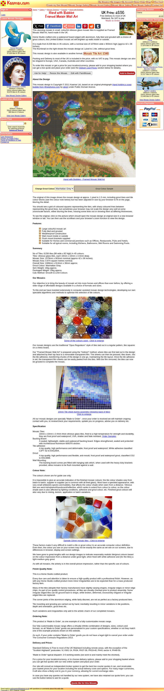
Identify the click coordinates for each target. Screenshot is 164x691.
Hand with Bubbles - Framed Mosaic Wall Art (84, 178)
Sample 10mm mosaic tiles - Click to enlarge (84, 539)
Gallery (42, 10)
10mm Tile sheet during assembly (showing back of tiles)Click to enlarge (84, 411)
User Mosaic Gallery (142, 5)
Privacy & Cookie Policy (10, 138)
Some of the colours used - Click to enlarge (84, 339)
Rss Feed (159, 2)
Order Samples (109, 436)
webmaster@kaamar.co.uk (19, 688)
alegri (65, 86)
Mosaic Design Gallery (79, 5)
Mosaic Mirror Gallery (121, 5)
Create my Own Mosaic (57, 5)
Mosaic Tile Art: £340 (96, 53)
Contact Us (157, 5)
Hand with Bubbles (76, 10)
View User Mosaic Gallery (16, 116)
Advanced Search (16, 130)
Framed (64, 10)
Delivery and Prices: (43, 642)
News (136, 2)
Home (35, 10)
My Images (115, 2)
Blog (148, 2)
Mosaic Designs (53, 10)
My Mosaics (104, 2)
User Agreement (7, 137)
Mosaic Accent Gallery (101, 5)
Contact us (5, 142)
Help (143, 2)
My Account (127, 2)
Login (3, 15)
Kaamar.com (15, 3)
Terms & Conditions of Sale (11, 140)
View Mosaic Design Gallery (16, 96)
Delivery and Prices (88, 67)
